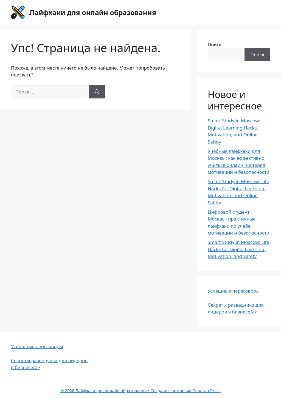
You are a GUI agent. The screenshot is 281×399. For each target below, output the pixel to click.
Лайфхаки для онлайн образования (92, 12)
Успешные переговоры (234, 291)
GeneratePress (206, 390)
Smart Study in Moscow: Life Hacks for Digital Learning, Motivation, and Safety (238, 249)
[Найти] (97, 91)
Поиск (215, 44)
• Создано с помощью (126, 390)
